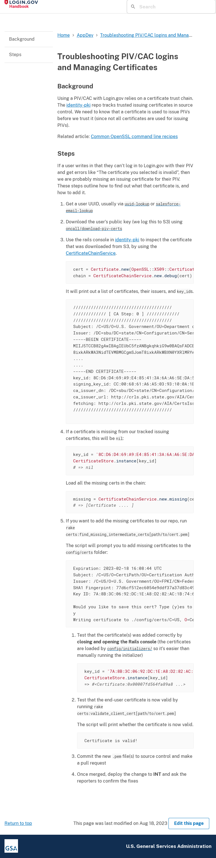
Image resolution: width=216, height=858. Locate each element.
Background (22, 39)
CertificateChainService (91, 253)
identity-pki (78, 105)
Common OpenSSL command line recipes (134, 136)
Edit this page (189, 823)
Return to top (18, 823)
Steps (15, 54)
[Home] (55, 4)
